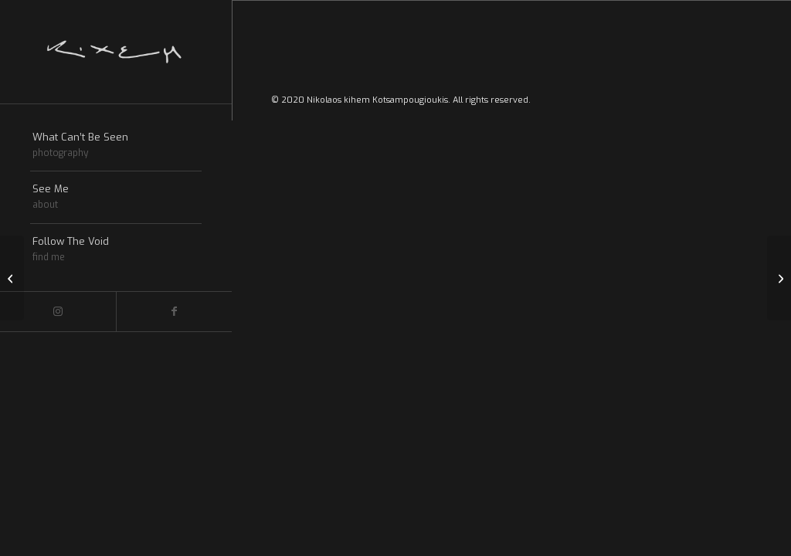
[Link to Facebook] (174, 311)
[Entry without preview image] (12, 278)
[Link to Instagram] (58, 311)
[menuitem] (116, 146)
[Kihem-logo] (116, 52)
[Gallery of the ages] (779, 278)
